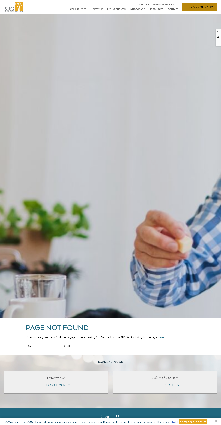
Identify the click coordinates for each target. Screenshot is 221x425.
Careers (144, 5)
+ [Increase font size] (218, 37)
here (161, 337)
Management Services (165, 4)
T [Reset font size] (218, 32)
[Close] (216, 421)
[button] (97, 10)
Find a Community (199, 7)
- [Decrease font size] (218, 43)
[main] (110, 336)
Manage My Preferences (193, 421)
